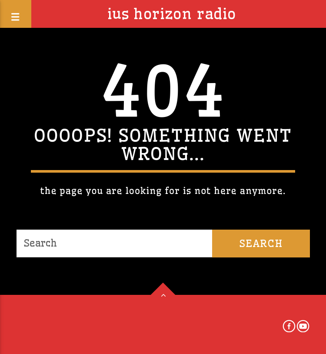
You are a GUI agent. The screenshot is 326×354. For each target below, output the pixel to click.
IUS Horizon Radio (171, 14)
